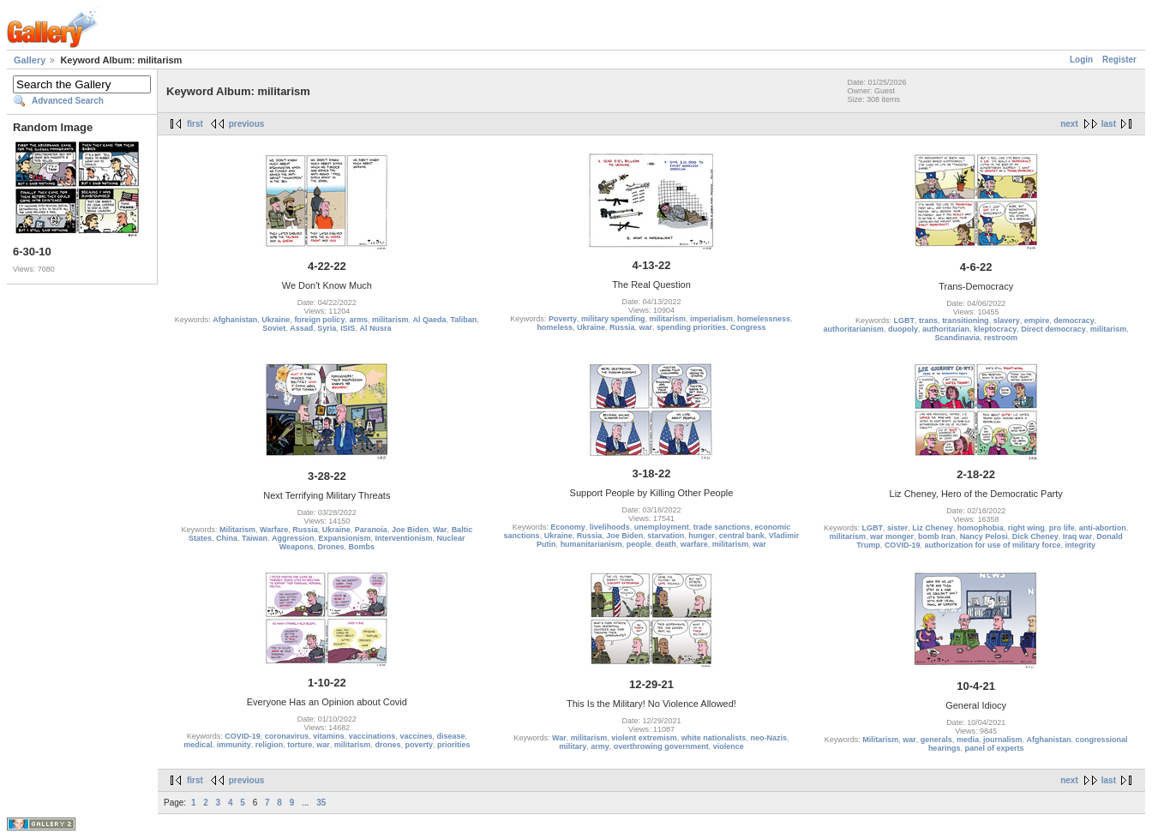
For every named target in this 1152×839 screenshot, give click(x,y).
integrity (1080, 545)
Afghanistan (235, 319)
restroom (1000, 337)
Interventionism (404, 538)
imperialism (711, 319)
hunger (701, 535)
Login (1081, 59)
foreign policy (319, 319)
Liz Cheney (932, 528)
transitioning (965, 320)
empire (1037, 320)
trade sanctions (722, 527)
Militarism (237, 529)
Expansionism (345, 538)
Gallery (29, 60)
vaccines (415, 736)
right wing (1026, 528)
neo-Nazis (768, 738)
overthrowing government (661, 746)
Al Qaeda (429, 319)
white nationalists (714, 738)
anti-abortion (1102, 528)
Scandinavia (957, 337)
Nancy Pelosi (984, 536)
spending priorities (691, 327)
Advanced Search (68, 100)
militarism (390, 319)
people (639, 544)
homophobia (980, 528)
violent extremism (644, 738)
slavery (1006, 320)
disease (450, 736)
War (440, 529)
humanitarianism (591, 544)
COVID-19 (903, 545)
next (1069, 124)
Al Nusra (375, 328)
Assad (301, 328)
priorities (454, 744)
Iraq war (1078, 536)
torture (299, 744)
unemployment (661, 527)
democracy (1074, 320)
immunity (234, 744)
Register (1119, 59)
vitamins (329, 736)
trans (928, 320)
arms (358, 319)
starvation (665, 535)
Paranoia (371, 529)
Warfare (274, 529)
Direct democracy (1053, 329)
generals (936, 739)
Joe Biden (410, 529)
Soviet (273, 328)
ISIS (347, 328)
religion (269, 744)
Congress (748, 327)
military (572, 746)
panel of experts (993, 748)
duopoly (903, 329)
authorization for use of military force (992, 545)
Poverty (563, 319)
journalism (1003, 739)
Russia (622, 327)
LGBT (904, 320)
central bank (742, 535)
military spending (613, 319)
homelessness (763, 319)
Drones (330, 546)
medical (198, 744)
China (226, 538)
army (600, 746)
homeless (555, 327)
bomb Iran (937, 536)
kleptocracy (995, 329)
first (195, 124)
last (1108, 124)
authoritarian (945, 329)
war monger (892, 536)
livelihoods (610, 527)
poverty (419, 744)
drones (387, 744)
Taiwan (254, 538)
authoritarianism (854, 329)
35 (321, 802)
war (646, 327)
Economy (567, 527)
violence (728, 746)
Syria (326, 328)
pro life (1062, 528)
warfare (694, 544)
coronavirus (287, 736)
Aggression (293, 538)
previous (247, 124)
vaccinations (372, 736)
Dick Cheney (1035, 536)
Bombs (362, 546)
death (666, 544)
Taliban (464, 319)
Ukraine (275, 319)
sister (897, 528)
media (968, 739)
